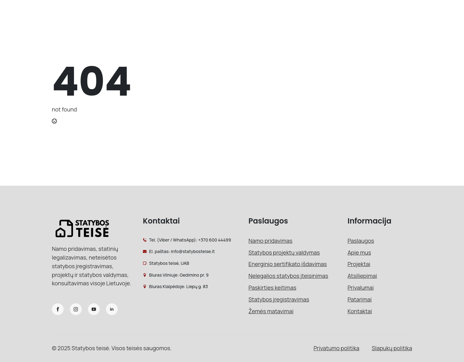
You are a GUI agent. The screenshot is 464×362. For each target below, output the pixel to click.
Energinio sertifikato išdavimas (287, 264)
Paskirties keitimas (272, 287)
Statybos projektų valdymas (284, 252)
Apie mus (359, 252)
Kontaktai (360, 311)
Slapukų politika (392, 348)
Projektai (359, 264)
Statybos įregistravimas (278, 299)
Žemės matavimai (270, 311)
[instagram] (76, 309)
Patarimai (360, 299)
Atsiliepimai (362, 275)
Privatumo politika (337, 348)
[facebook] (58, 309)
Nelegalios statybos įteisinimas (288, 275)
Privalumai (361, 287)
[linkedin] (112, 309)
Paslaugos (361, 240)
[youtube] (94, 309)
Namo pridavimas (270, 240)
